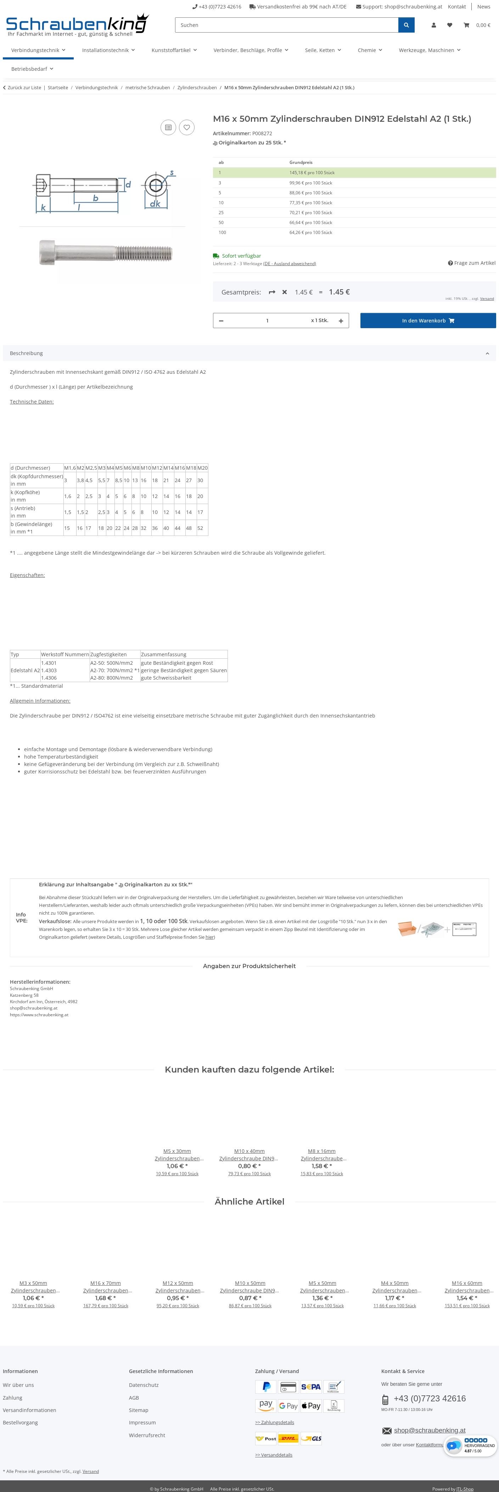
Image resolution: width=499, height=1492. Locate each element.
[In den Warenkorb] (8, 110)
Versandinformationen (29, 1406)
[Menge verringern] (221, 292)
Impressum (142, 1419)
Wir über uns (18, 1381)
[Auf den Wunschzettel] (187, 127)
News (483, 6)
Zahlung (12, 1394)
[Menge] (267, 292)
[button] (434, 25)
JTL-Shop (464, 1486)
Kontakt (457, 6)
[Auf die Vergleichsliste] (168, 127)
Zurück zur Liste (24, 87)
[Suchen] (287, 25)
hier (210, 933)
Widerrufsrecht (147, 1431)
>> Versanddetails (273, 1451)
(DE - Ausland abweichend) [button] (289, 264)
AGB (134, 1394)
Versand (91, 1468)
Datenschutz (144, 1381)
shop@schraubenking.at (413, 6)
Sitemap (138, 1406)
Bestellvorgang (20, 1419)
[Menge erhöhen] (341, 292)
